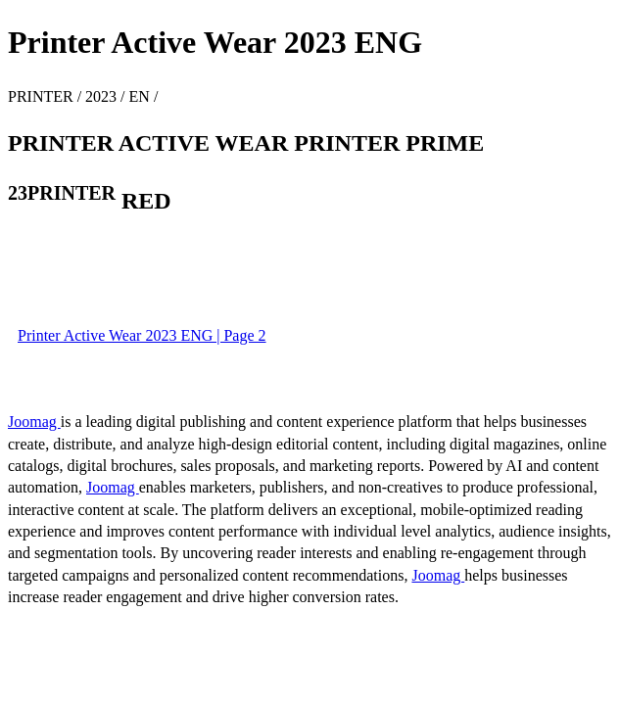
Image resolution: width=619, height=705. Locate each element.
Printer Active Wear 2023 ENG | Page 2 (142, 335)
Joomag (34, 421)
